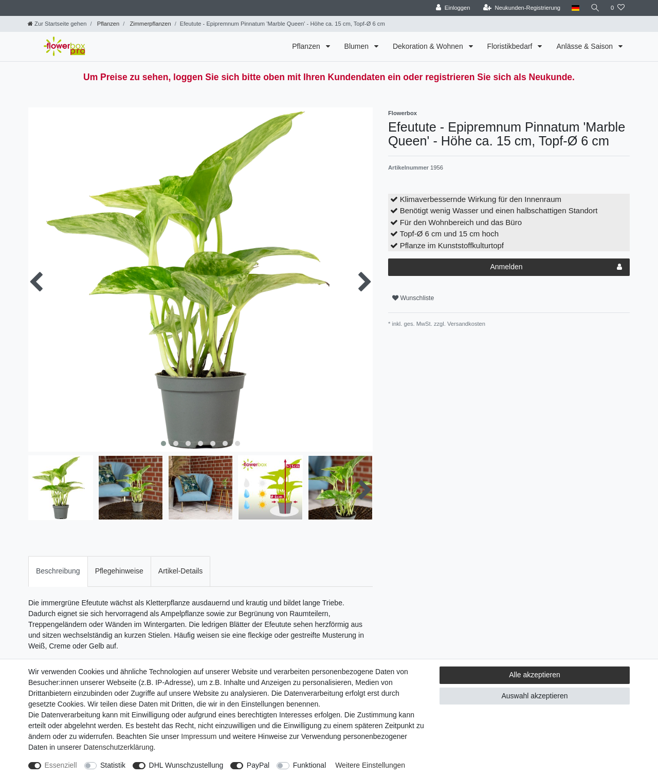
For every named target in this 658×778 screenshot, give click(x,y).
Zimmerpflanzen (149, 24)
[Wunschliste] (617, 8)
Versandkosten (465, 324)
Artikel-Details (180, 571)
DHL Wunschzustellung (186, 765)
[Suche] (594, 8)
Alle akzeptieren (534, 675)
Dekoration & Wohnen (429, 46)
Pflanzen (108, 24)
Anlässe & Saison (585, 46)
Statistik (112, 765)
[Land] (574, 8)
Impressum (198, 736)
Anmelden (556, 267)
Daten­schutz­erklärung (118, 747)
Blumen (357, 46)
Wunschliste (413, 298)
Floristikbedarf (511, 46)
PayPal (258, 765)
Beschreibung (58, 571)
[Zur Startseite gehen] (57, 24)
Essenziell (61, 765)
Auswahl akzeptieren (534, 696)
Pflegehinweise (119, 571)
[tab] (58, 571)
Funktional (309, 765)
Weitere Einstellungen (370, 765)
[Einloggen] (452, 8)
